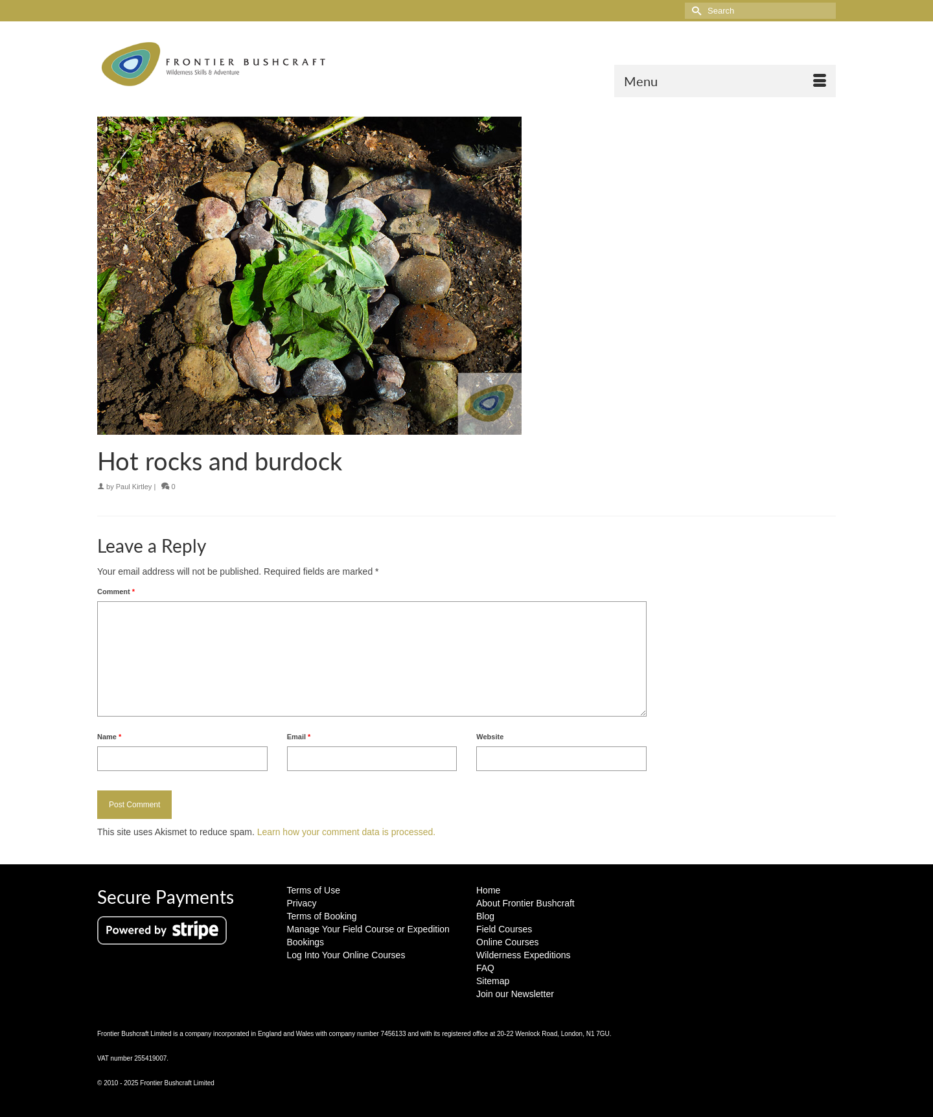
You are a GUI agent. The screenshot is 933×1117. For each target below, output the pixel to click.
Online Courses (507, 942)
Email (299, 737)
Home (488, 890)
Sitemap (492, 981)
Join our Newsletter (515, 994)
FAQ (485, 968)
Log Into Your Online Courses (346, 955)
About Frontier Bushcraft (525, 903)
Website (489, 737)
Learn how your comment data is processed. (346, 832)
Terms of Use (313, 890)
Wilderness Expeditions (523, 955)
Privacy (302, 903)
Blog (485, 916)
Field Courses (504, 929)
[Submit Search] (694, 11)
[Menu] (725, 81)
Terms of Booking (322, 916)
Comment (116, 591)
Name (109, 737)
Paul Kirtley (134, 486)
